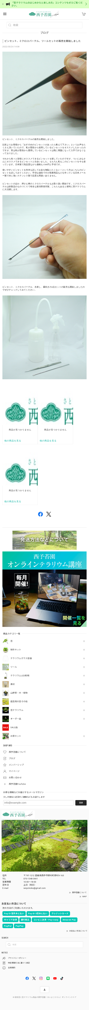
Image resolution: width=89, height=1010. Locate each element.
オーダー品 (15, 719)
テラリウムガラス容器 (21, 658)
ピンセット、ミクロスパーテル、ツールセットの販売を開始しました (42, 41)
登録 (81, 803)
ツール (13, 667)
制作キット (15, 649)
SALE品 (14, 727)
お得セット (15, 736)
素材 (12, 684)
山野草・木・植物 (18, 693)
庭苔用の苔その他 (18, 701)
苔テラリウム (16, 710)
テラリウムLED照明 (19, 675)
